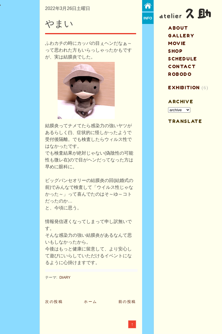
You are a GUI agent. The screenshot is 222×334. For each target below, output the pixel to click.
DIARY (64, 277)
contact (182, 66)
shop (175, 51)
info (148, 18)
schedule (182, 59)
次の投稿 (54, 301)
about (178, 28)
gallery (181, 36)
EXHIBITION (184, 87)
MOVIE (177, 43)
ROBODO (180, 74)
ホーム (90, 301)
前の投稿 (127, 301)
